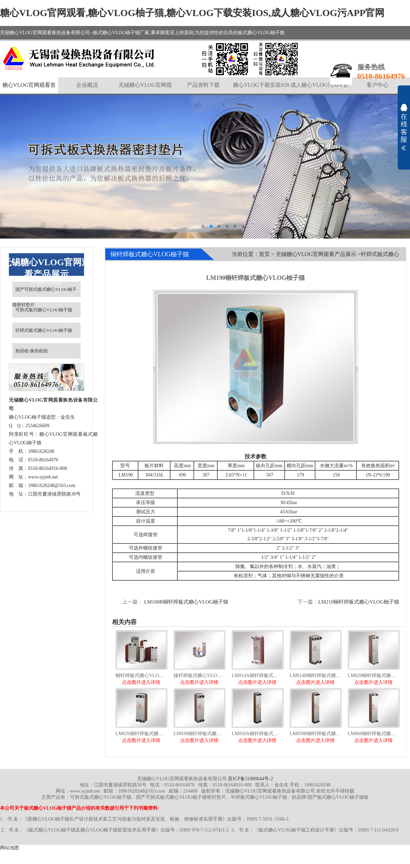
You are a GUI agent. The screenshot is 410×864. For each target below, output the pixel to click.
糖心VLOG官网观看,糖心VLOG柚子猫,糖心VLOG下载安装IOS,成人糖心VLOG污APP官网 (192, 13)
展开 (404, 127)
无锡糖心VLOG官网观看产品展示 (316, 254)
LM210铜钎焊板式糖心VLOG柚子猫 (358, 602)
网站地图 (9, 847)
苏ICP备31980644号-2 (250, 778)
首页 (264, 254)
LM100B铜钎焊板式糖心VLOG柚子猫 (185, 602)
